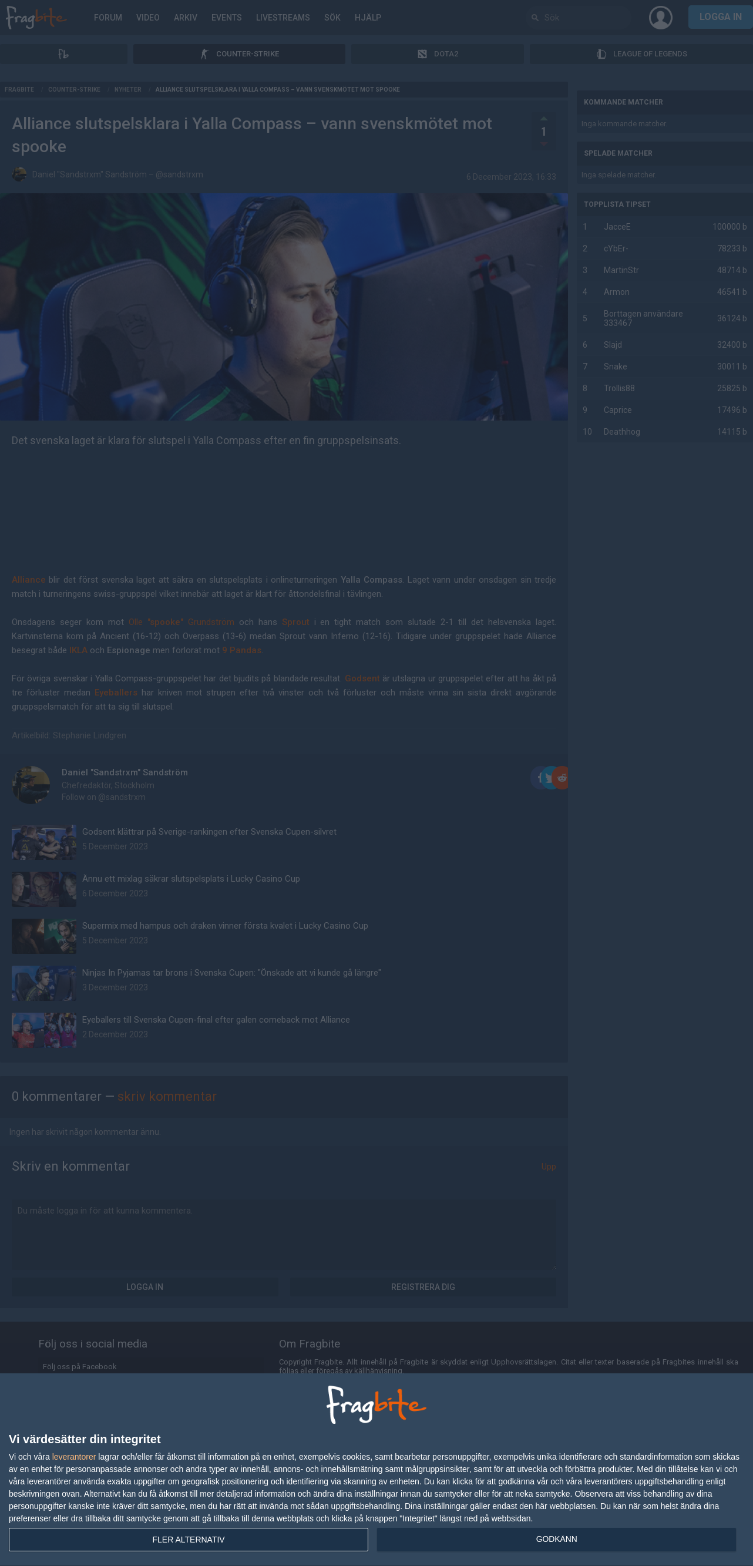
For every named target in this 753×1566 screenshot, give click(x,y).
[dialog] (376, 1470)
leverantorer (74, 1457)
